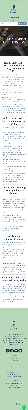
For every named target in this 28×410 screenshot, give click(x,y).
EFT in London (10, 372)
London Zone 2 (14, 361)
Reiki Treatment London (13, 370)
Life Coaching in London (13, 374)
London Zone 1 (14, 358)
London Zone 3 (14, 363)
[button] (2, 24)
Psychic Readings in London (14, 376)
